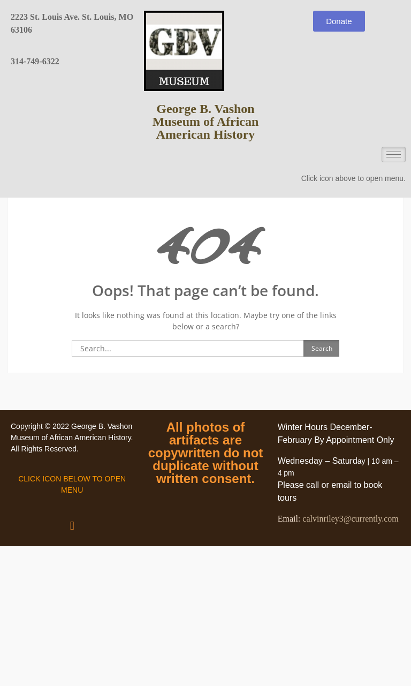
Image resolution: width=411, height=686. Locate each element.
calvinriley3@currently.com (350, 518)
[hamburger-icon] (394, 154)
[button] (72, 525)
